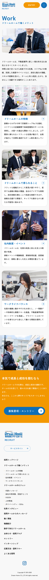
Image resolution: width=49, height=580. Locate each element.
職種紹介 (7, 523)
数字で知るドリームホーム (14, 528)
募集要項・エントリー (26, 411)
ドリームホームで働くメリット (16, 465)
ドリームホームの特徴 (14, 471)
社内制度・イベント (13, 477)
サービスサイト (16, 448)
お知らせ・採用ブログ (13, 533)
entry (31, 5)
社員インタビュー (11, 508)
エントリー (8, 538)
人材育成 (8, 501)
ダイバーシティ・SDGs (14, 504)
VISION (8, 497)
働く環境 (7, 518)
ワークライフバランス (14, 481)
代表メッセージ (11, 490)
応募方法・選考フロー (13, 548)
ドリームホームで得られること (17, 474)
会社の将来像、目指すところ (16, 494)
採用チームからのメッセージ (15, 513)
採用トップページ (11, 459)
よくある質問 (9, 553)
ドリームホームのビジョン (14, 485)
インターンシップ (11, 543)
